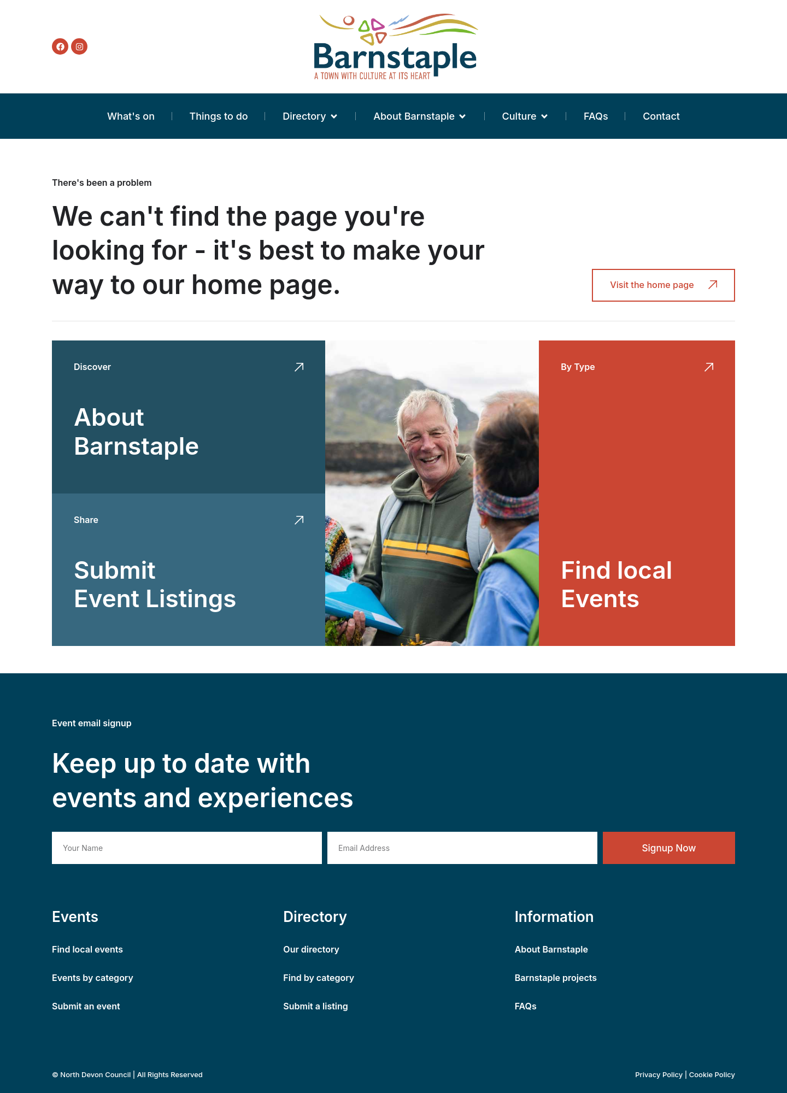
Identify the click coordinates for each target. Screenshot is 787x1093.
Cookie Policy (712, 1074)
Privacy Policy (659, 1074)
